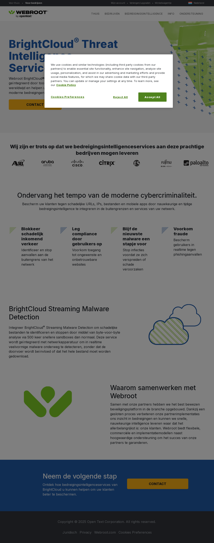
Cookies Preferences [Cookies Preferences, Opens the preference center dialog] (67, 97)
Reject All (120, 97)
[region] (109, 81)
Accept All (152, 97)
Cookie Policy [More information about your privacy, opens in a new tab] (66, 85)
